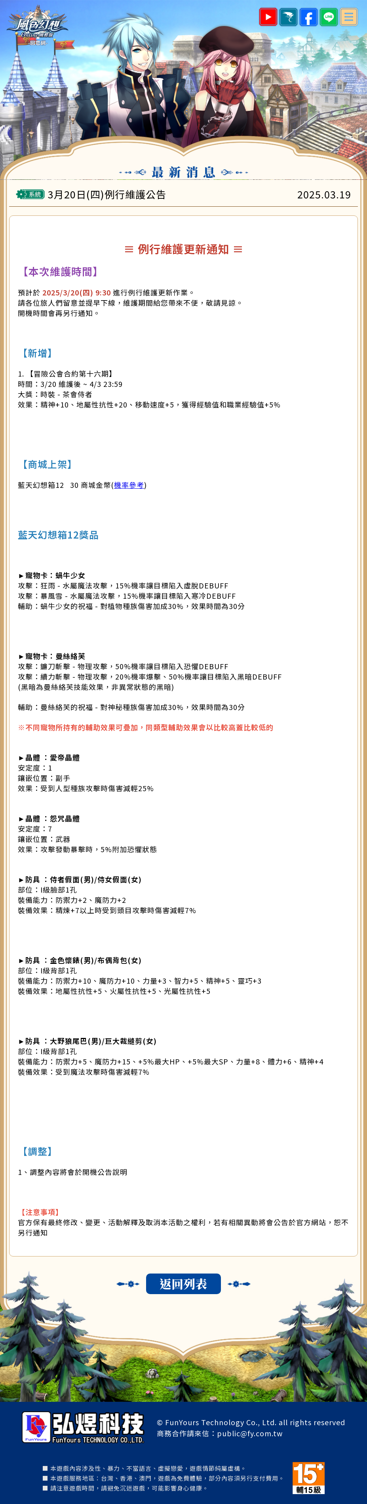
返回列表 (183, 1283)
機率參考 (129, 485)
